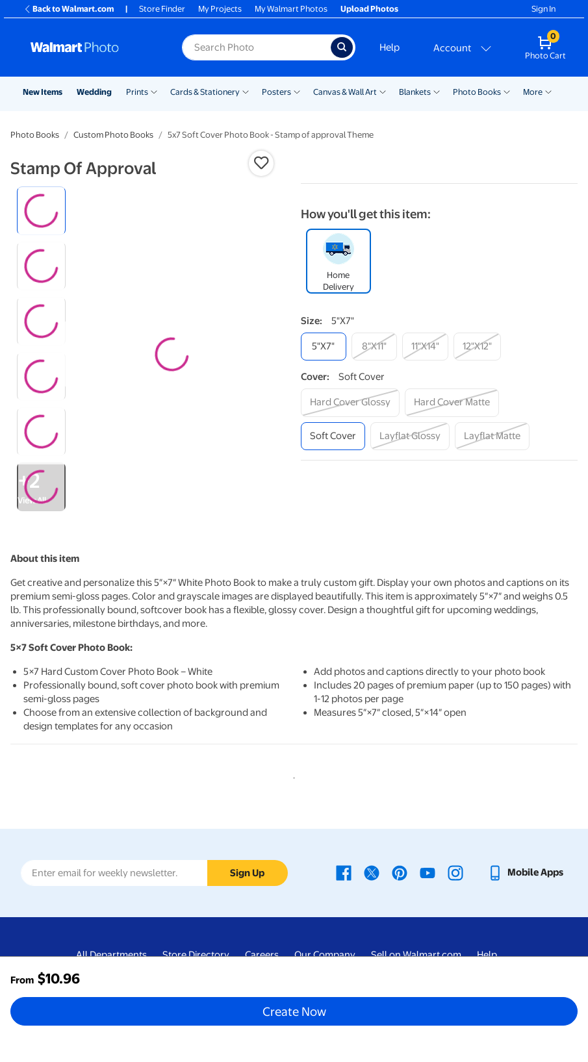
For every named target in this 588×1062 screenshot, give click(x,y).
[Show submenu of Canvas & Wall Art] (383, 91)
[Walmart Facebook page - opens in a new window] (344, 872)
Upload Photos (369, 9)
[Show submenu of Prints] (154, 91)
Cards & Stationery (205, 92)
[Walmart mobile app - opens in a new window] (525, 872)
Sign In (543, 9)
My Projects (220, 9)
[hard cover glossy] (350, 402)
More (533, 92)
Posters (276, 92)
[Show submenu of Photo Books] (507, 91)
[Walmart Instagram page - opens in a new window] (455, 872)
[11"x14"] (425, 346)
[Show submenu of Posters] (297, 91)
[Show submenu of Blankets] (437, 91)
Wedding (94, 92)
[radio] (41, 210)
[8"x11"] (374, 346)
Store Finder (162, 9)
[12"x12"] (477, 346)
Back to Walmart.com (68, 9)
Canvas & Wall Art (345, 92)
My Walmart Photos (291, 9)
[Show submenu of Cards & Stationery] (245, 91)
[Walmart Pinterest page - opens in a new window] (399, 872)
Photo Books (477, 92)
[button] (261, 163)
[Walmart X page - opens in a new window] (371, 872)
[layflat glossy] (410, 436)
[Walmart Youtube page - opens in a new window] (427, 872)
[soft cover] (333, 436)
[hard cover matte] (452, 402)
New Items (42, 92)
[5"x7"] (323, 346)
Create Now (294, 1011)
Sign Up (247, 873)
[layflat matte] (492, 436)
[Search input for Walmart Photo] (256, 47)
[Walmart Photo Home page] (92, 47)
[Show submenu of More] (548, 91)
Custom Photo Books (113, 135)
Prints (137, 92)
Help (389, 47)
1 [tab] (291, 775)
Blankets (415, 92)
